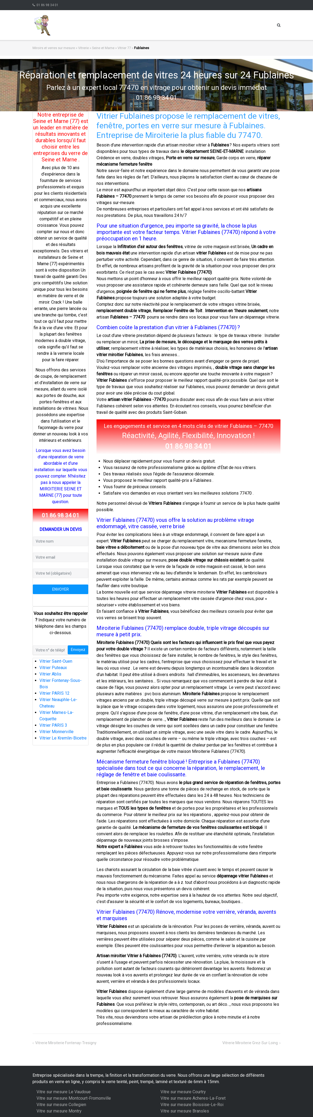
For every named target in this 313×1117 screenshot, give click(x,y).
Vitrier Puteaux (53, 667)
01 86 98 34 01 (47, 5)
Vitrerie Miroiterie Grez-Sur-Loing (250, 1043)
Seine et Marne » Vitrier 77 (111, 48)
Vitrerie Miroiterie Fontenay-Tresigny (66, 1043)
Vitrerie (83, 48)
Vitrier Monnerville (56, 731)
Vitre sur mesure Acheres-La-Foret (193, 1098)
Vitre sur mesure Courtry (183, 1091)
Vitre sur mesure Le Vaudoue (64, 1091)
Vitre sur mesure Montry (59, 1111)
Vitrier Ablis (50, 674)
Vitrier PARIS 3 (53, 725)
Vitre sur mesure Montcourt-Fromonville (74, 1098)
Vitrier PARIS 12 (54, 693)
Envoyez (78, 649)
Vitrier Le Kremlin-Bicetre (63, 738)
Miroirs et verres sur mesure (54, 48)
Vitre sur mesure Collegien (61, 1104)
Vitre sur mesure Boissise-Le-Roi (191, 1104)
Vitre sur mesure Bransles (184, 1111)
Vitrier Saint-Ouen (55, 661)
